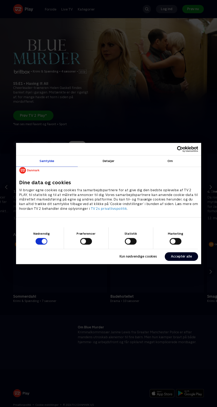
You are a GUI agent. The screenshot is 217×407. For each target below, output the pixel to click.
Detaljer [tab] (108, 161)
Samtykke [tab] (46, 161)
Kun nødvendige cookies (138, 256)
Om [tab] (170, 161)
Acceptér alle (181, 256)
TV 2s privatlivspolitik (109, 209)
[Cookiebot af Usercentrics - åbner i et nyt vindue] (180, 149)
